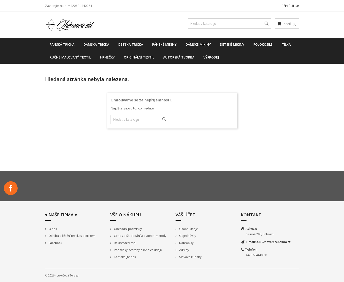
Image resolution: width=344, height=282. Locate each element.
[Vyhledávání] (229, 23)
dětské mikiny (232, 44)
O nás (52, 229)
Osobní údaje (188, 229)
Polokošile (263, 44)
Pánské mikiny (164, 44)
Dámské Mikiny (198, 44)
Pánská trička (62, 44)
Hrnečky (107, 57)
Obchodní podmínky (127, 229)
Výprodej (211, 57)
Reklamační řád (124, 243)
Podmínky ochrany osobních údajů (137, 250)
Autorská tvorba (178, 57)
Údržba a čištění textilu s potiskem (71, 236)
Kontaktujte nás (124, 257)
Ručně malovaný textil (70, 57)
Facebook (11, 188)
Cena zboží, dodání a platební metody (139, 236)
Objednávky (187, 236)
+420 (249, 255)
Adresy (184, 250)
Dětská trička (130, 44)
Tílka (286, 44)
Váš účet (185, 215)
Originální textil (139, 57)
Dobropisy (186, 243)
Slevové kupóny (190, 257)
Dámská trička (96, 44)
